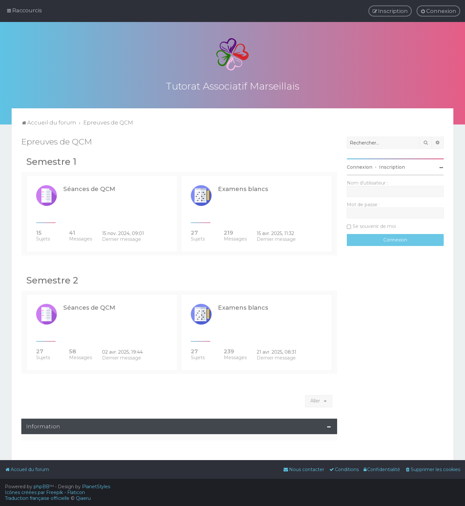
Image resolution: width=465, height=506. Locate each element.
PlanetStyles (96, 487)
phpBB (41, 487)
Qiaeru (83, 498)
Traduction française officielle (37, 498)
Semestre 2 (52, 279)
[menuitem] (438, 10)
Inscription (392, 166)
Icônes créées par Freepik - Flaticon (45, 492)
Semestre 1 (51, 160)
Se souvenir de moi (374, 225)
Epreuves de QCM (56, 140)
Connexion (359, 166)
